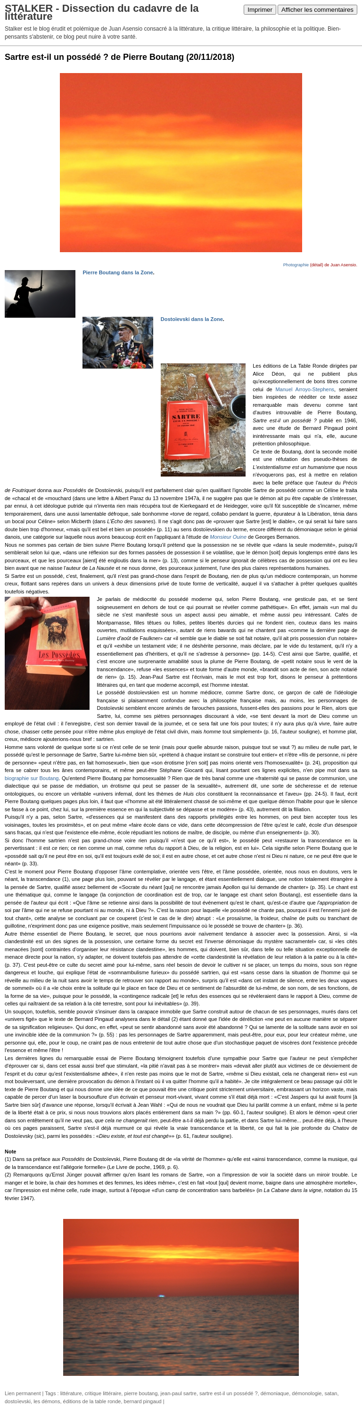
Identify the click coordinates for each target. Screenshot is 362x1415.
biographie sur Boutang (31, 778)
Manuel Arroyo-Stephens (304, 389)
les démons (46, 1401)
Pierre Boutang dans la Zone (117, 272)
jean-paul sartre (178, 1393)
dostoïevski (18, 1401)
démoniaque (275, 1393)
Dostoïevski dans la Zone (192, 319)
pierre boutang (140, 1393)
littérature (71, 1393)
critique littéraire (103, 1393)
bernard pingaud (143, 1401)
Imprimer (259, 9)
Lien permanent (23, 1393)
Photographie (296, 265)
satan (330, 1393)
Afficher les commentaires (317, 9)
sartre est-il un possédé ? (228, 1393)
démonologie (306, 1393)
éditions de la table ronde (92, 1401)
